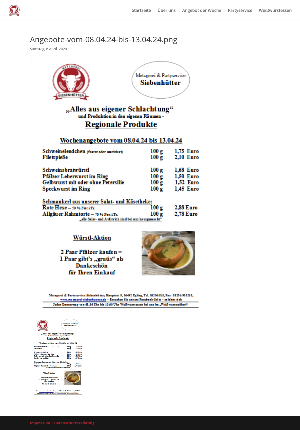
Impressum (40, 422)
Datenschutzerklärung (74, 422)
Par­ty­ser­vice (240, 10)
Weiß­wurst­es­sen (275, 10)
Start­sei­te (141, 10)
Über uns (166, 10)
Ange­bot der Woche (201, 10)
